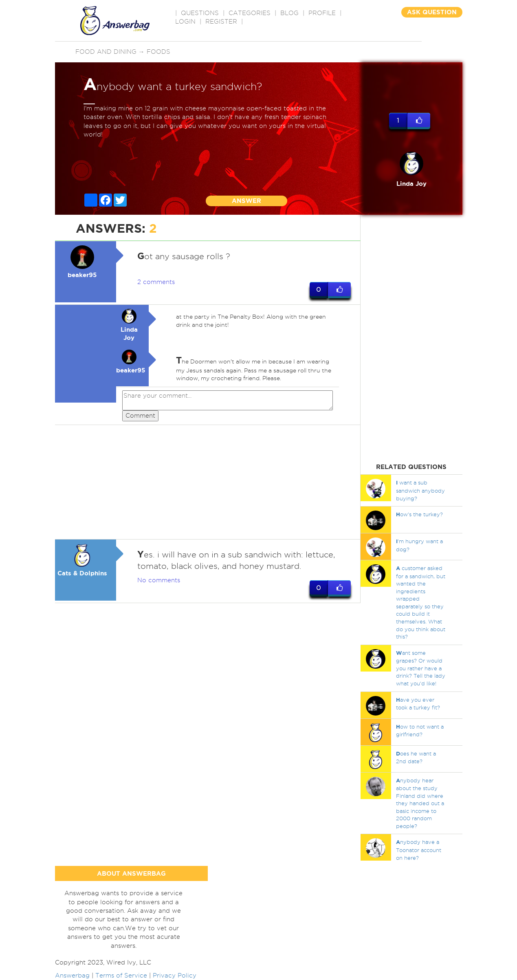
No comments (158, 580)
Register (221, 21)
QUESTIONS (200, 13)
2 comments (156, 282)
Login (185, 21)
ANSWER (246, 200)
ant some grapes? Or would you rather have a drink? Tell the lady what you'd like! (420, 668)
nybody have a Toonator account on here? (418, 849)
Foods (158, 51)
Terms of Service (121, 975)
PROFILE (322, 13)
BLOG (289, 13)
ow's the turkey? (419, 514)
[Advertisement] (208, 482)
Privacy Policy (174, 975)
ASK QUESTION (432, 12)
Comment (140, 415)
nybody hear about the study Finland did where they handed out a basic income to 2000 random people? (420, 803)
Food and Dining (105, 51)
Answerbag (72, 975)
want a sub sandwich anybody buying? (420, 490)
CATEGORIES (250, 13)
